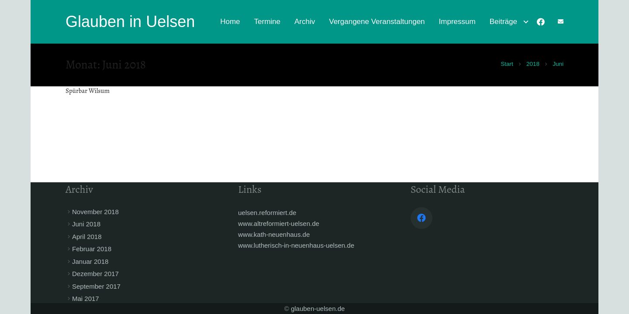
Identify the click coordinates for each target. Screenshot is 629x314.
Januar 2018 (90, 261)
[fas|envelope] (560, 21)
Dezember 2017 (95, 273)
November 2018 (95, 211)
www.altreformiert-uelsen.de (278, 223)
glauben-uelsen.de (318, 308)
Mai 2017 (85, 298)
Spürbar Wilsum (88, 90)
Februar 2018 (91, 249)
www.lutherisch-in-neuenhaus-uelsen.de (296, 245)
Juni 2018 (86, 224)
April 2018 (87, 236)
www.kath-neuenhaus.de (274, 234)
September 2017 (96, 286)
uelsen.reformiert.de (267, 212)
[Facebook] (541, 22)
